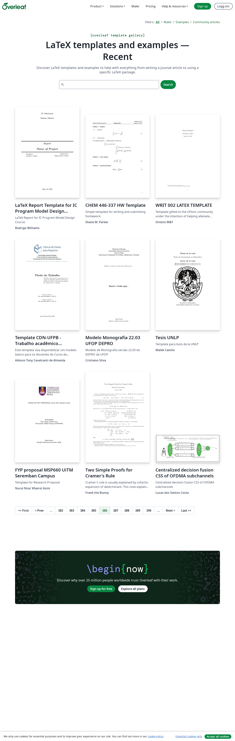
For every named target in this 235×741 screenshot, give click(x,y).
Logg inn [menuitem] (223, 6)
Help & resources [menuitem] (174, 6)
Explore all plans (133, 589)
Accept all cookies (218, 736)
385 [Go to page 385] (93, 510)
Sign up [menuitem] (202, 6)
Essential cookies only (189, 736)
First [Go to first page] (23, 510)
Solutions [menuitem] (116, 6)
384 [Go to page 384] (82, 510)
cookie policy (155, 736)
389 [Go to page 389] (137, 510)
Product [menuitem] (96, 6)
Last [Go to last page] (186, 510)
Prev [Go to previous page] (39, 510)
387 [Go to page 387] (115, 510)
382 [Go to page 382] (60, 510)
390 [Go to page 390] (148, 510)
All (158, 22)
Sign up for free (101, 589)
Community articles (206, 22)
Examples (182, 22)
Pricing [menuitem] (151, 6)
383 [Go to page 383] (71, 510)
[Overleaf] (14, 6)
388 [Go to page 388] (126, 510)
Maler (168, 22)
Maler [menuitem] (135, 6)
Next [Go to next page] (170, 510)
